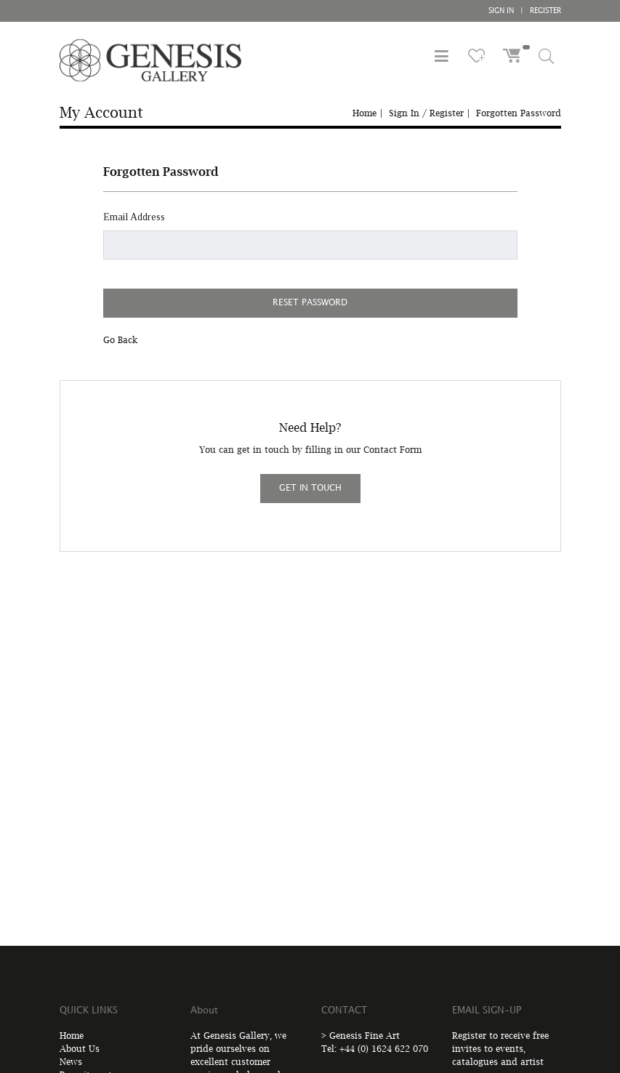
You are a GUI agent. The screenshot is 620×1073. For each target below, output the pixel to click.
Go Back (120, 339)
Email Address (134, 217)
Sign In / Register (426, 113)
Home (365, 113)
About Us (80, 1048)
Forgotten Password (518, 113)
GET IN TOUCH (310, 488)
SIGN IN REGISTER (524, 11)
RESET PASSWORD (310, 303)
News (71, 1061)
